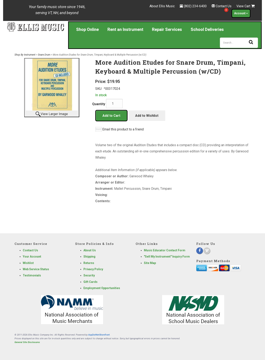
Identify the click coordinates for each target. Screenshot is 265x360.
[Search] (239, 43)
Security (89, 275)
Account (241, 13)
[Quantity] (114, 103)
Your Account (32, 256)
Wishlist (28, 263)
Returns (88, 263)
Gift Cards (90, 281)
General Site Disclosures (27, 342)
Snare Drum (44, 54)
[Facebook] (199, 250)
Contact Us (223, 6)
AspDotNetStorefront (99, 334)
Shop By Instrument (24, 54)
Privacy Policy (93, 269)
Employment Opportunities (101, 288)
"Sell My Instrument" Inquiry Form (167, 256)
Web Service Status (36, 269)
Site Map (150, 263)
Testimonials (32, 275)
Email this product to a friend (123, 129)
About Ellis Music (162, 6)
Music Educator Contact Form (164, 250)
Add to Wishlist (146, 116)
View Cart (245, 6)
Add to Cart (111, 116)
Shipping (89, 256)
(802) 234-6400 (195, 6)
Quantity (98, 104)
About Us (89, 250)
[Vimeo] (207, 250)
